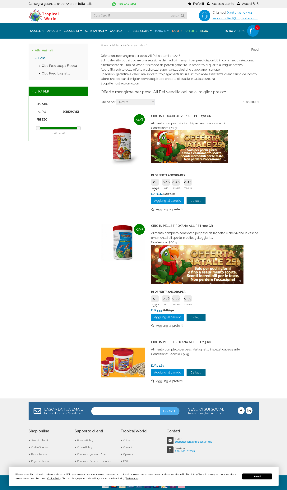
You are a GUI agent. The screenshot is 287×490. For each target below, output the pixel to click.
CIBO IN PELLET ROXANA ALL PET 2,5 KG (181, 342)
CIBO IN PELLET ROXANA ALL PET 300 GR (182, 225)
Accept (257, 476)
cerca (174, 15)
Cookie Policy (84, 446)
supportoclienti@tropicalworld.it (235, 18)
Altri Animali (44, 50)
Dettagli (196, 200)
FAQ (125, 460)
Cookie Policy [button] (54, 478)
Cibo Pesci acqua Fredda (59, 65)
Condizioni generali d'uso (91, 453)
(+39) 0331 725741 (239, 12)
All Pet (42, 111)
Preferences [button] (132, 478)
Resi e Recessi (39, 453)
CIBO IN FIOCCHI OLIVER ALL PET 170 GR (181, 115)
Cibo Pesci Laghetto (56, 73)
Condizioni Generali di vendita (94, 460)
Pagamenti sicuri (40, 460)
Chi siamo (128, 440)
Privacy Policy (85, 440)
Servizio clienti (39, 440)
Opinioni (128, 453)
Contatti (127, 446)
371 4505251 (127, 4)
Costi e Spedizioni (41, 446)
